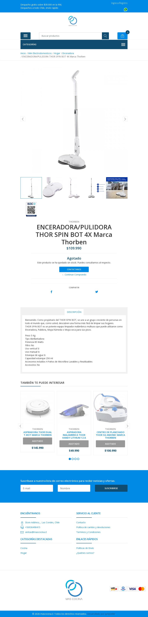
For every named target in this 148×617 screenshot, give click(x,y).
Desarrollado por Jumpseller (101, 613)
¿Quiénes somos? (85, 552)
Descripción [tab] (74, 312)
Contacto (81, 522)
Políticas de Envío (85, 548)
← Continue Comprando (74, 274)
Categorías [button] (74, 44)
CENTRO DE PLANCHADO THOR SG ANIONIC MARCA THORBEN (110, 435)
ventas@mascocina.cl (36, 532)
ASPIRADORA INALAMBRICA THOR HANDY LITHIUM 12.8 (74, 435)
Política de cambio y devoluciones (93, 527)
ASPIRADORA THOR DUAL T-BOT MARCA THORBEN (37, 433)
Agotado (37, 441)
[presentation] (22, 119)
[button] (69, 459)
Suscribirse (111, 488)
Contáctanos (74, 269)
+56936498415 (32, 527)
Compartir (74, 287)
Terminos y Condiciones (88, 532)
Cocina (23, 548)
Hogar (23, 552)
